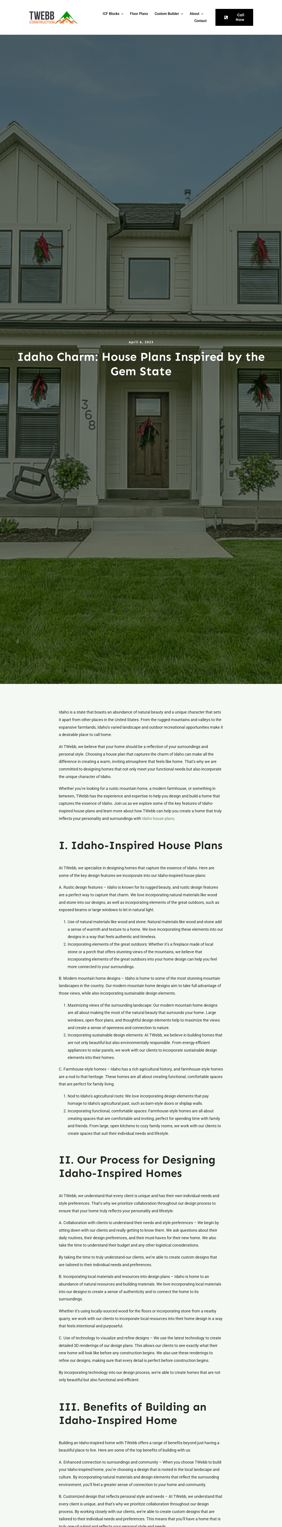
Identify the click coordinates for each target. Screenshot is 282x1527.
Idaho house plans (158, 818)
